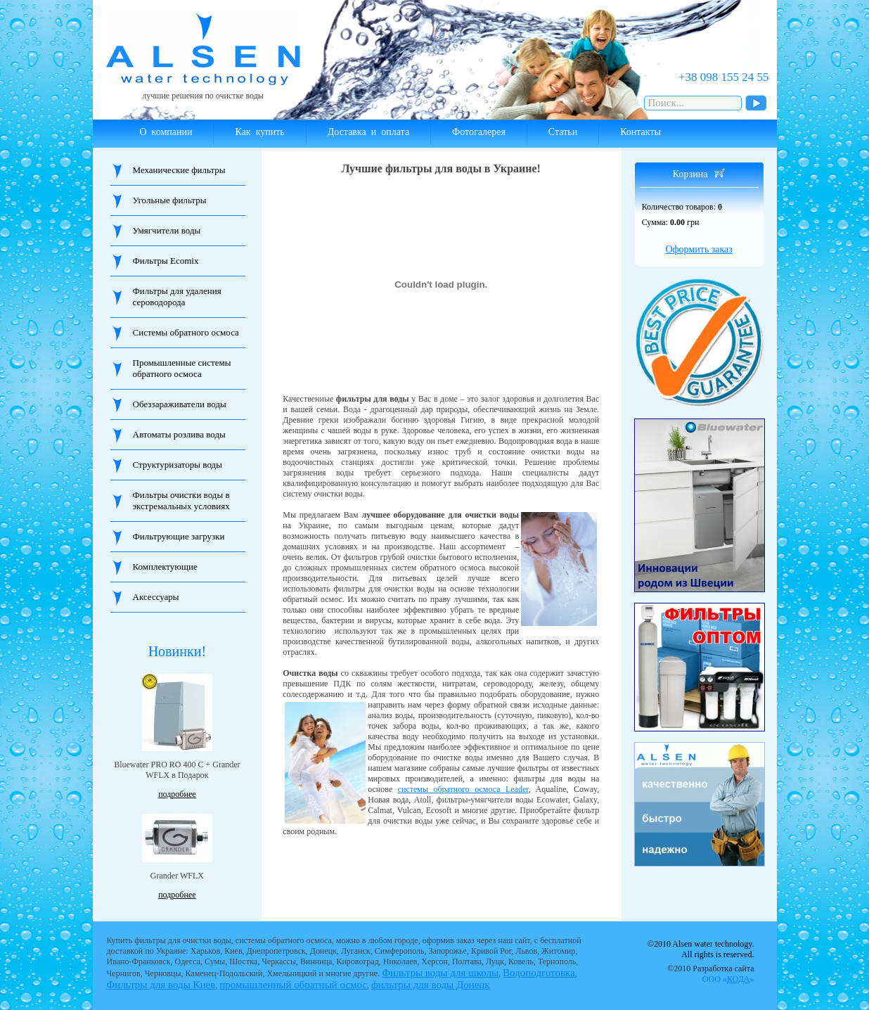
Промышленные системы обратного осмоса (182, 368)
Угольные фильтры (170, 200)
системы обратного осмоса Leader (463, 789)
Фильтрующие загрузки (179, 536)
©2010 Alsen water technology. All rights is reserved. (701, 949)
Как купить (259, 132)
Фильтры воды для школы (440, 972)
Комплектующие (165, 566)
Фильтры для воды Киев (161, 984)
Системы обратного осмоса (186, 332)
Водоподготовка (539, 972)
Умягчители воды (167, 230)
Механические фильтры (179, 170)
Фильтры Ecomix (166, 260)
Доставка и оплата (368, 132)
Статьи (562, 132)
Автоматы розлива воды (179, 434)
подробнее (176, 794)
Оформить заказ (698, 249)
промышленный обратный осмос (293, 984)
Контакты (640, 132)
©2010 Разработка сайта (710, 974)
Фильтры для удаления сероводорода (177, 296)
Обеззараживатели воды (179, 404)
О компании (166, 132)
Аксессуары (156, 597)
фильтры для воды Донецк (430, 984)
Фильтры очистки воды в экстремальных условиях (181, 500)
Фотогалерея (479, 132)
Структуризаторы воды (177, 464)
